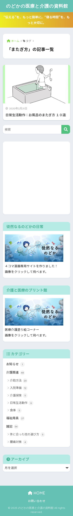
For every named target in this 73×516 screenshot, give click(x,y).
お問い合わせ (36, 501)
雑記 (12, 426)
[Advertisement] (36, 177)
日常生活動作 (21, 403)
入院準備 (18, 388)
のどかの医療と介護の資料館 (37, 6)
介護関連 (15, 372)
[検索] (65, 129)
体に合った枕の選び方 (27, 434)
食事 (16, 410)
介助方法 (18, 380)
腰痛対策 (18, 442)
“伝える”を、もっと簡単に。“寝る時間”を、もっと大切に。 (37, 20)
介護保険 (18, 395)
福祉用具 (15, 418)
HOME (36, 493)
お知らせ (15, 364)
